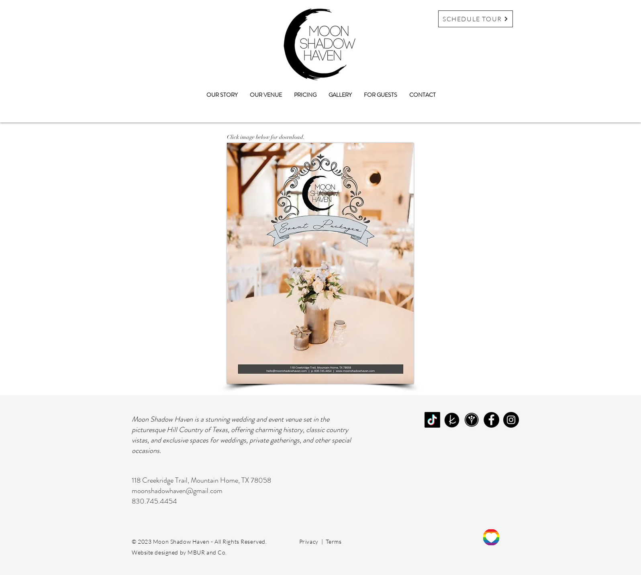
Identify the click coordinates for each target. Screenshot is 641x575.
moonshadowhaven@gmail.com (177, 490)
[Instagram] (511, 420)
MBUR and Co (206, 552)
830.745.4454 (154, 501)
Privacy (308, 541)
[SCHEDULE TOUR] (475, 18)
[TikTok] (432, 420)
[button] (266, 94)
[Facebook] (491, 420)
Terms (333, 541)
